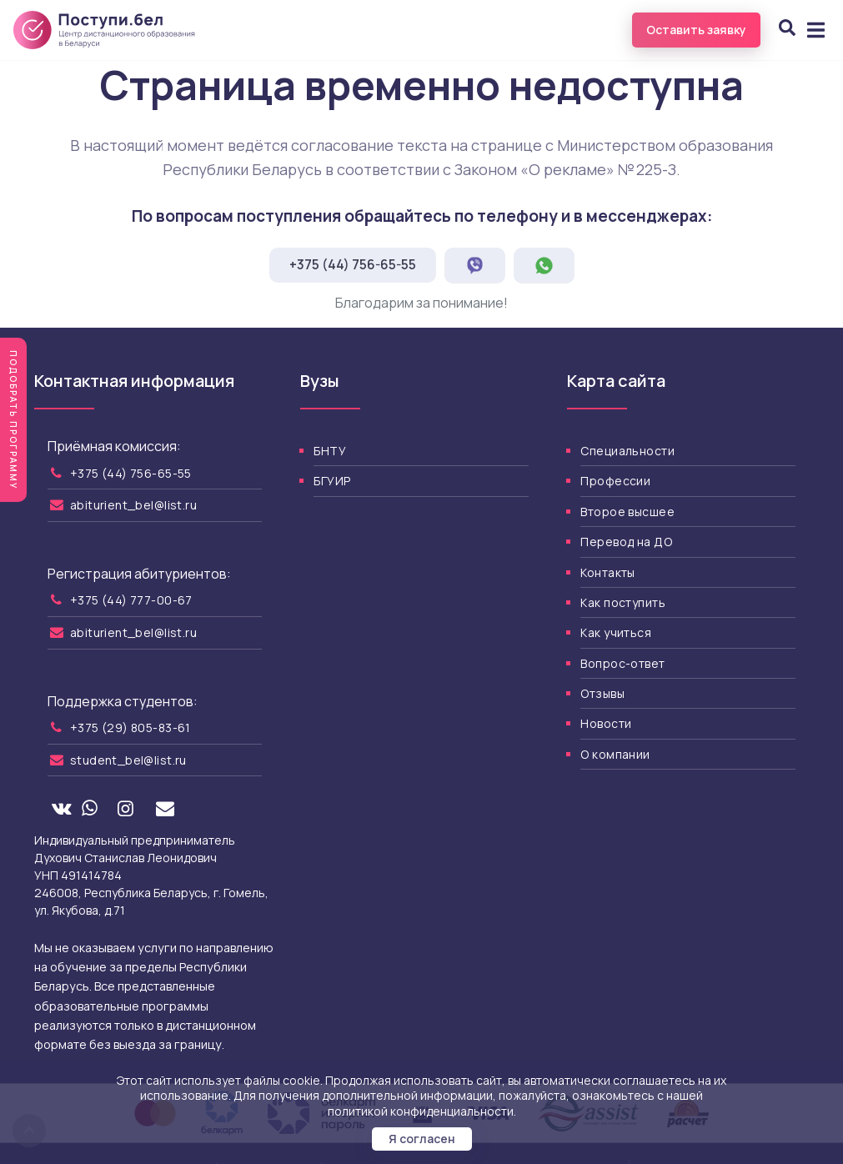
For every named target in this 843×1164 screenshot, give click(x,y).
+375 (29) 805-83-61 (130, 727)
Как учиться (615, 632)
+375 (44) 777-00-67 (131, 600)
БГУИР (332, 481)
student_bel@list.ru (128, 760)
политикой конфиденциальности (421, 1111)
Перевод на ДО (625, 541)
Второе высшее (627, 511)
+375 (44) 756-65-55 (352, 264)
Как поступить (622, 602)
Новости (605, 723)
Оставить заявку (696, 30)
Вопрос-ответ (622, 663)
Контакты (607, 572)
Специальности (627, 451)
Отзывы (602, 693)
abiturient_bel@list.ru (133, 505)
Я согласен (422, 1138)
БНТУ (330, 451)
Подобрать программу (13, 419)
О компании (615, 754)
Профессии (615, 481)
